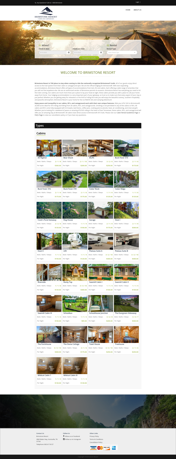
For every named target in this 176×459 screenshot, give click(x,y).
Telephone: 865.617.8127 (44, 444)
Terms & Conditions (96, 439)
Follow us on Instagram (72, 439)
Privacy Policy (94, 436)
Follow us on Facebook (71, 436)
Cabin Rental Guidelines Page (127, 113)
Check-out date (79, 49)
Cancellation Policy (96, 442)
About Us (137, 10)
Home (128, 10)
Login (137, 2)
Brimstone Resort (42, 436)
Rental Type (111, 49)
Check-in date (44, 49)
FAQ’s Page (39, 115)
